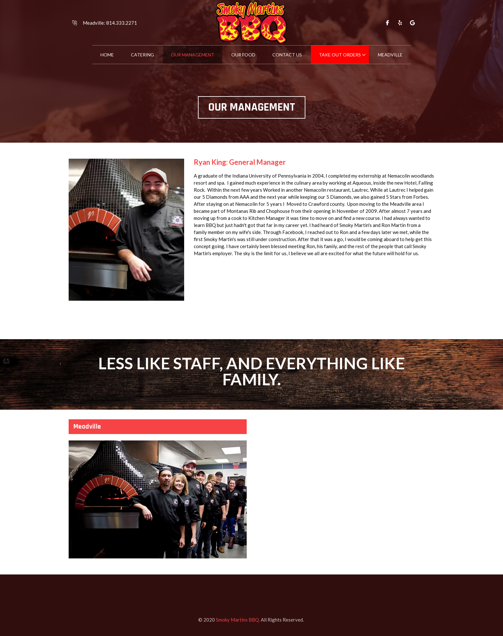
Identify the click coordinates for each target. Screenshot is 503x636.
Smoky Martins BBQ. (238, 620)
